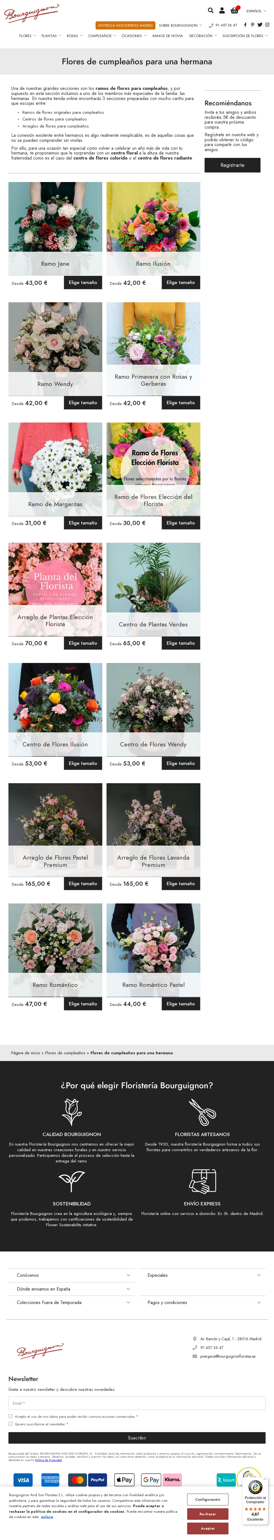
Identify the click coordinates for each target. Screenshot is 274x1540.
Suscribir (137, 1437)
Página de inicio (25, 1053)
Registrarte (232, 165)
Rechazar (208, 1514)
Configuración (207, 1499)
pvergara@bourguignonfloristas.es (227, 1356)
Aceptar (208, 1528)
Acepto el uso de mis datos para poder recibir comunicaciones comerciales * (76, 1416)
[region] (137, 1513)
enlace (47, 1516)
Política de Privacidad (48, 1460)
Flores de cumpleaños (65, 1053)
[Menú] (265, 1480)
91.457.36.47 (226, 25)
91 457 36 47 (211, 1347)
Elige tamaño (83, 282)
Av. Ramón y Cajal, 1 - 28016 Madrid (230, 1339)
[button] (256, 11)
